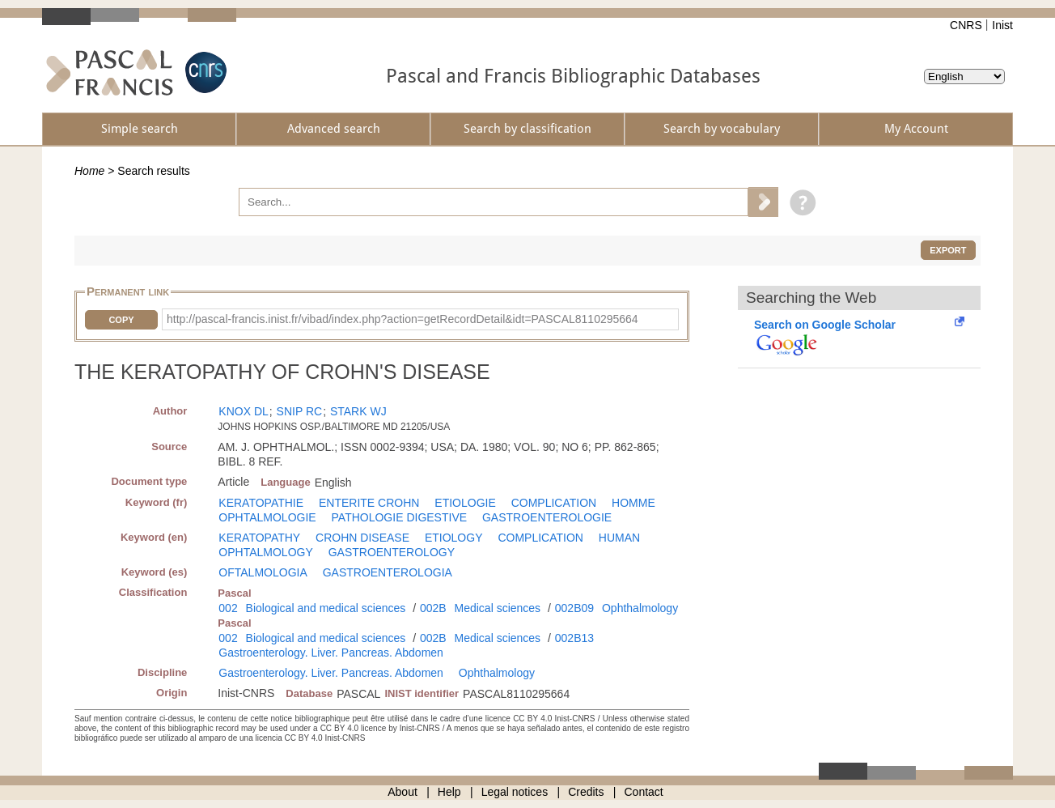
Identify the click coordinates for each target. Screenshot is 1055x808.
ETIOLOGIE (464, 502)
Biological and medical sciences (326, 608)
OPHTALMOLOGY (265, 552)
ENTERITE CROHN (369, 502)
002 (227, 608)
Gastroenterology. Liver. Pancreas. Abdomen (330, 652)
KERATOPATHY (259, 537)
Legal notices (515, 791)
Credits (586, 791)
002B (433, 608)
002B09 (574, 608)
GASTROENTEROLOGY (391, 552)
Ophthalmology (640, 608)
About (402, 791)
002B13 (574, 638)
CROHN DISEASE (362, 537)
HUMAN (619, 537)
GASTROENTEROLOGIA (387, 572)
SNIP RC (300, 411)
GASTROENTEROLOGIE (547, 517)
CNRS (966, 25)
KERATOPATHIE (260, 502)
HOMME (633, 502)
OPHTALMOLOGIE (267, 517)
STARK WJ (358, 411)
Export (948, 250)
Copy (120, 320)
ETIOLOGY (454, 537)
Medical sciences (498, 608)
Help (449, 791)
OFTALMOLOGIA (262, 572)
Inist (1002, 25)
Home (89, 170)
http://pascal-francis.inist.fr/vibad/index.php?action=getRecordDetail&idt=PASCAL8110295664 (402, 319)
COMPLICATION (554, 502)
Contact (644, 791)
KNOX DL (243, 411)
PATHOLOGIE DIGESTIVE (400, 517)
